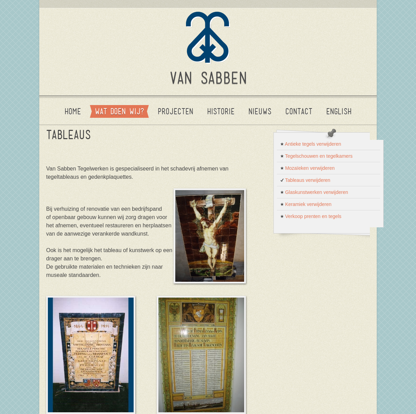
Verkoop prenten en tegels (310, 216)
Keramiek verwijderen (306, 204)
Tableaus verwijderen (305, 180)
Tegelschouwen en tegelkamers (316, 156)
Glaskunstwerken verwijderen (314, 192)
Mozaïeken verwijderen (307, 168)
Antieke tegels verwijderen (310, 144)
